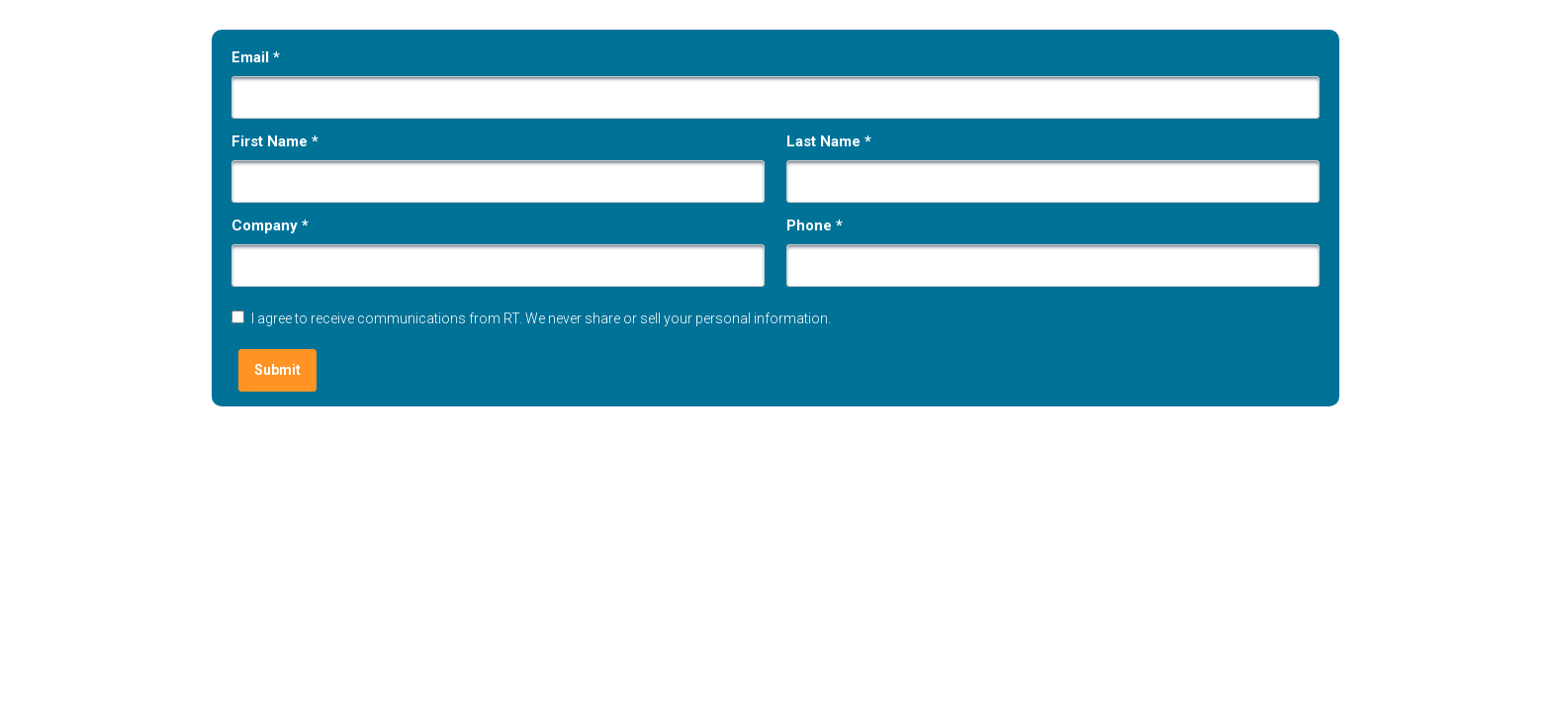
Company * (270, 225)
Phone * (814, 225)
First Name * (275, 141)
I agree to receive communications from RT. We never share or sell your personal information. (541, 318)
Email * (255, 57)
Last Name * (828, 141)
